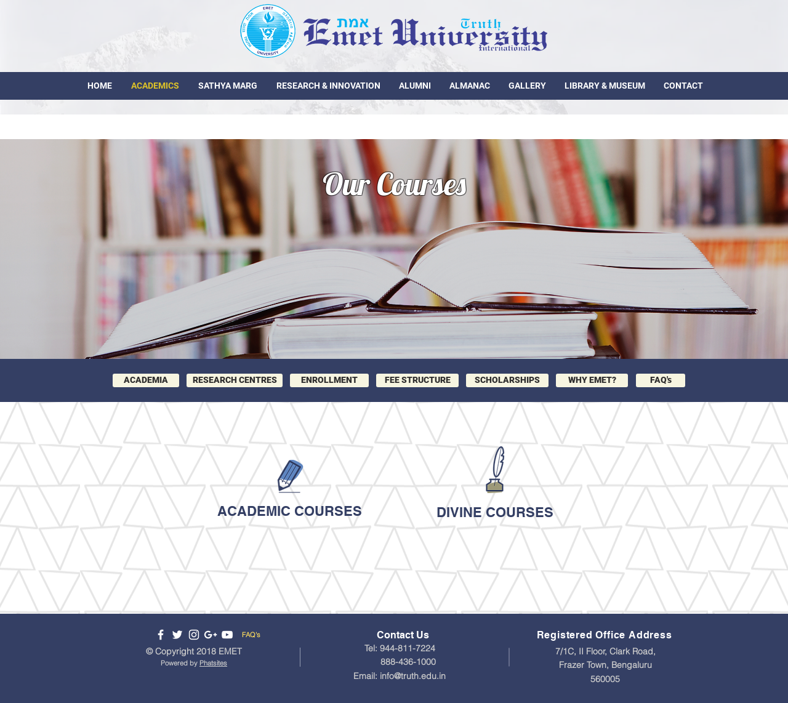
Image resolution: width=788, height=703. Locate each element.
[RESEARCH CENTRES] (235, 380)
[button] (592, 380)
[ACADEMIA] (146, 380)
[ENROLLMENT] (329, 380)
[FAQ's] (660, 380)
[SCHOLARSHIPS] (507, 380)
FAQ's (251, 634)
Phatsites (213, 663)
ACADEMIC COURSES (289, 511)
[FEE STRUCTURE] (417, 380)
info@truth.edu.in (413, 675)
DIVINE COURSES (494, 512)
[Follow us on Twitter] (177, 634)
